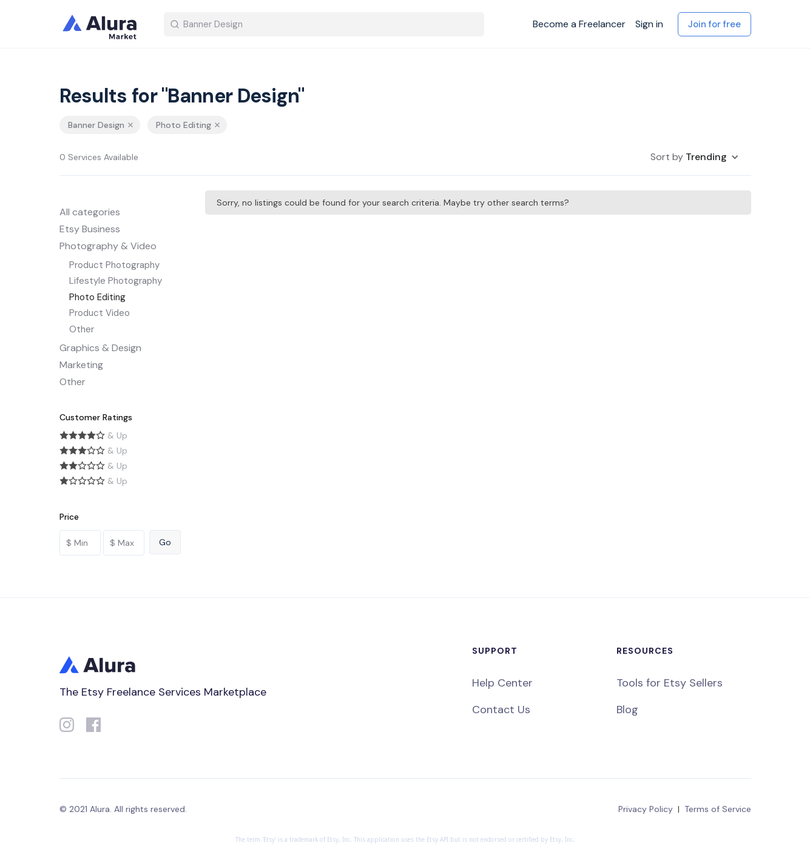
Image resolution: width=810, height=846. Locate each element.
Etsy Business (89, 229)
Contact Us (501, 709)
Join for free (714, 24)
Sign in (649, 24)
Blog (627, 709)
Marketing (81, 364)
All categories (89, 212)
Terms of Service (717, 809)
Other (81, 329)
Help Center (502, 683)
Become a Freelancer (579, 24)
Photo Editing (97, 297)
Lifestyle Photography (115, 281)
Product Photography (114, 265)
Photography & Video (108, 246)
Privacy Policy (645, 809)
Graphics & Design (100, 347)
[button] (694, 157)
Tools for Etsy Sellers (669, 683)
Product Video (99, 313)
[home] (101, 24)
